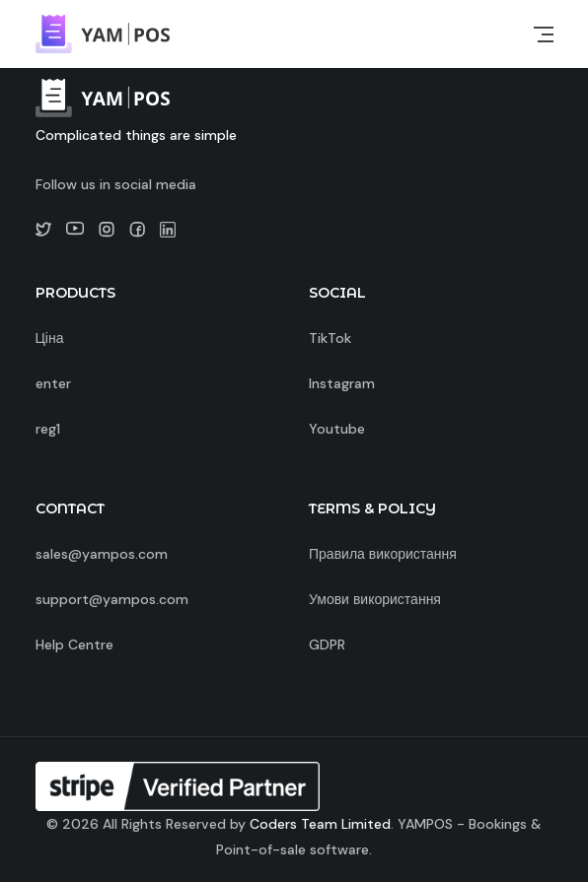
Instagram (342, 383)
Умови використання (375, 599)
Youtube (337, 429)
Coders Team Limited (320, 824)
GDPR (327, 644)
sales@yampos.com (102, 554)
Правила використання (383, 554)
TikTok (330, 338)
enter (53, 383)
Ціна (50, 338)
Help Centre (74, 644)
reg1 (48, 429)
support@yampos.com (112, 599)
